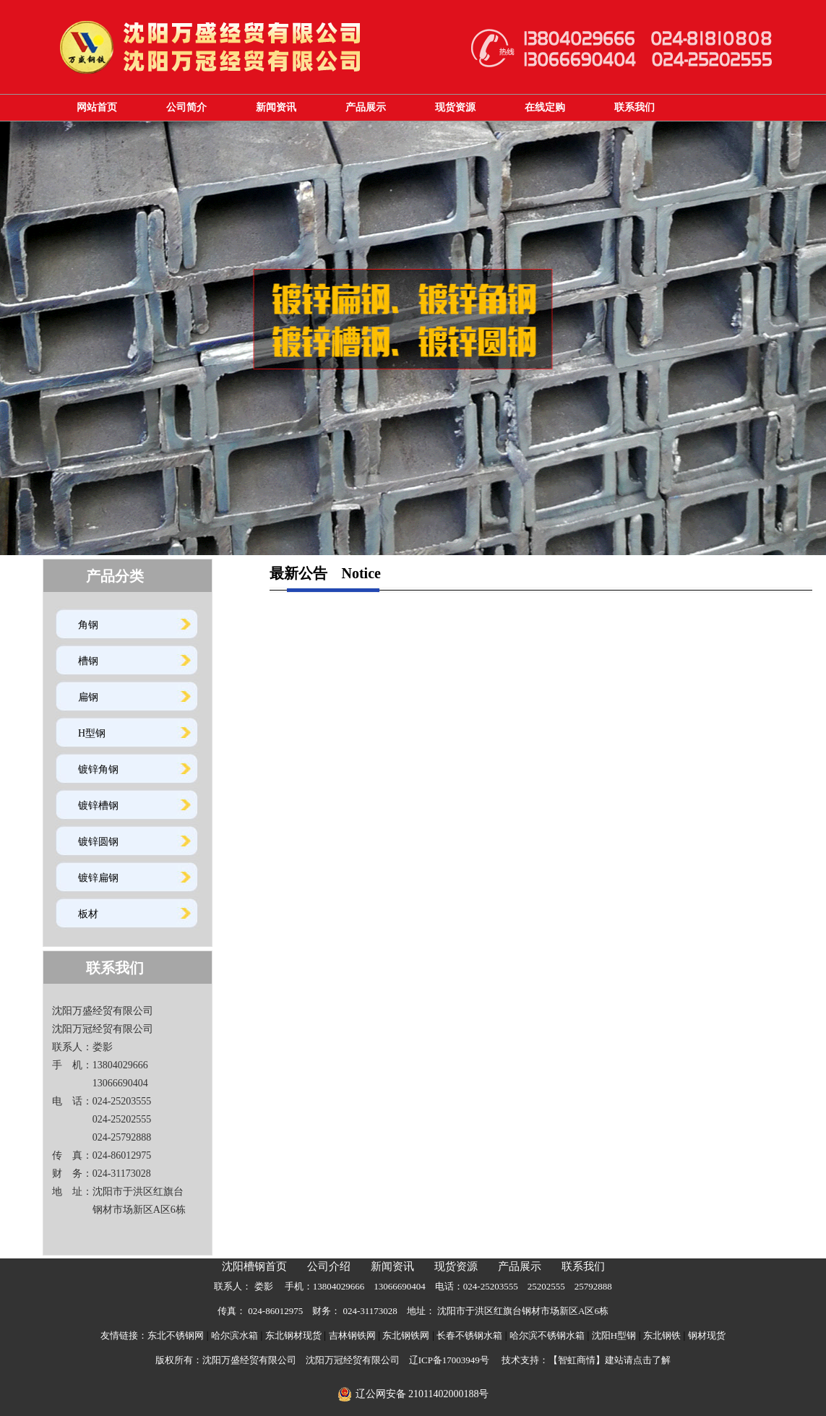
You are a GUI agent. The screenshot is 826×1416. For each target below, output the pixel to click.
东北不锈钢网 (175, 1335)
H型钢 (92, 733)
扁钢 (88, 697)
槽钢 (88, 661)
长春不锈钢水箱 (469, 1335)
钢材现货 (707, 1335)
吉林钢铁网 (352, 1335)
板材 (88, 914)
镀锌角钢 (98, 769)
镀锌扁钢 (98, 877)
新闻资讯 (276, 107)
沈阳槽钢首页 (254, 1266)
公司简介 (186, 107)
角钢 (88, 624)
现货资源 (455, 107)
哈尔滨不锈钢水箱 (547, 1335)
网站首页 (97, 107)
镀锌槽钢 (98, 805)
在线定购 (545, 107)
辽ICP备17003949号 (449, 1360)
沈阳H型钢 (614, 1335)
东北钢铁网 (405, 1335)
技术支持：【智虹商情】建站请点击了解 (586, 1360)
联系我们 (634, 107)
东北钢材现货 (293, 1335)
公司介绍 (328, 1266)
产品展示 (365, 107)
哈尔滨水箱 (234, 1335)
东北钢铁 (662, 1335)
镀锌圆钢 (98, 841)
